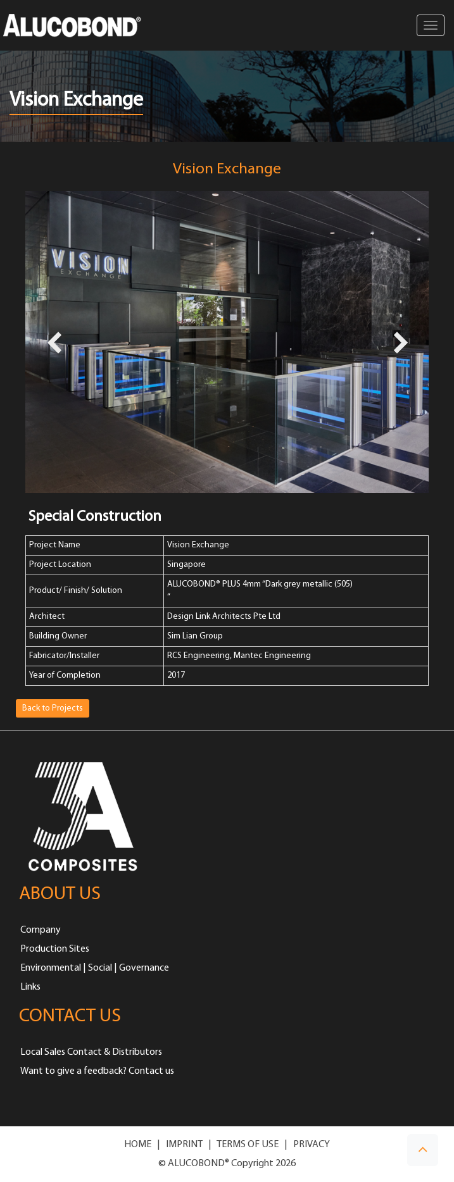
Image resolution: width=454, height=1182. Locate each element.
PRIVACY (311, 1145)
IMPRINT (184, 1145)
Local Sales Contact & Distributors (91, 1052)
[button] (422, 1150)
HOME (137, 1145)
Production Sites (54, 949)
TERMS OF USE (248, 1145)
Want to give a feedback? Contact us (97, 1071)
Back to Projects (52, 708)
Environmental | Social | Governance (94, 968)
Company (40, 930)
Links (30, 987)
